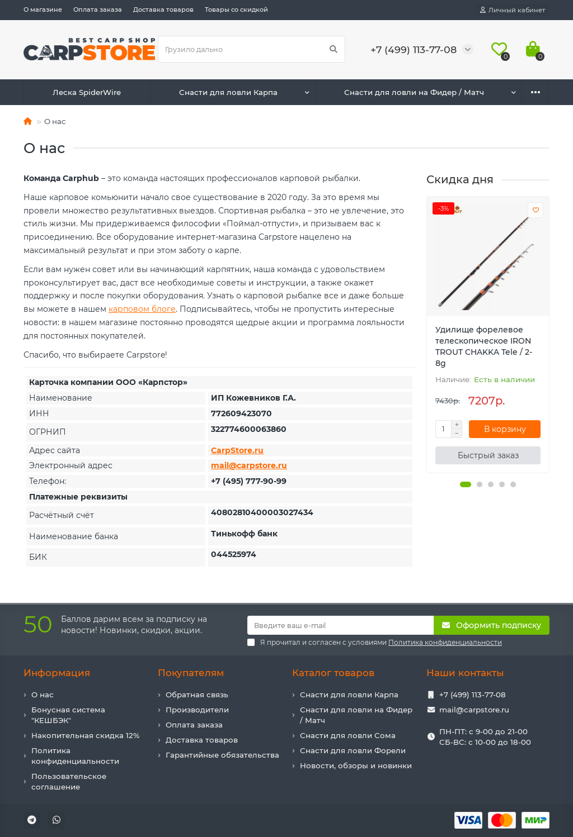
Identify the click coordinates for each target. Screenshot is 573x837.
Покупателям (191, 672)
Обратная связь (197, 694)
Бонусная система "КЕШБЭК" (68, 715)
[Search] (251, 49)
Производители (197, 709)
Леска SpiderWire (87, 92)
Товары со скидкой (236, 9)
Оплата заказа (97, 9)
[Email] (340, 625)
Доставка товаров (163, 9)
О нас (42, 694)
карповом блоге (142, 309)
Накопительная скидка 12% (85, 735)
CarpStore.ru (237, 450)
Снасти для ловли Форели (353, 750)
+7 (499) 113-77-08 (472, 694)
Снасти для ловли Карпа (228, 92)
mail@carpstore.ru (249, 465)
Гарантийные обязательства (222, 754)
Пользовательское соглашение (68, 781)
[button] (465, 484)
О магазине (43, 9)
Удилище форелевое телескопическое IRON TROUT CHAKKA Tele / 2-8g (483, 346)
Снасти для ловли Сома (348, 735)
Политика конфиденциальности (75, 755)
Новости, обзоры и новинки (356, 765)
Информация (57, 672)
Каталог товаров (333, 672)
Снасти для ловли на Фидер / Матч (414, 92)
